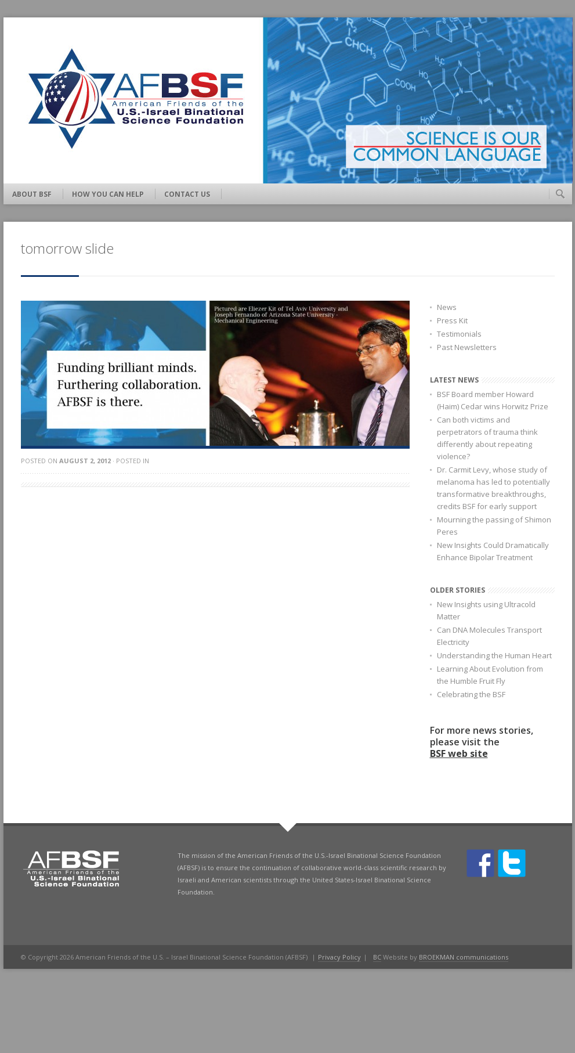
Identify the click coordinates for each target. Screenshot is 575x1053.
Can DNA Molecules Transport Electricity (489, 636)
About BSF (32, 194)
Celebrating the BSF (471, 694)
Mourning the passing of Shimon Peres (494, 525)
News (447, 307)
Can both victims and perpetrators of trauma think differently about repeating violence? (487, 437)
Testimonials (459, 334)
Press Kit (452, 320)
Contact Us (187, 194)
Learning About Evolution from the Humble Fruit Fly (490, 674)
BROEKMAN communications (463, 957)
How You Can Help (108, 194)
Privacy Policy (339, 957)
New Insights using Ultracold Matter (486, 610)
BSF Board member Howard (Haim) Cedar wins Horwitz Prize (492, 400)
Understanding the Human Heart (494, 655)
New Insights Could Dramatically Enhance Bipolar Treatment (493, 551)
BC (377, 957)
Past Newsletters (467, 347)
